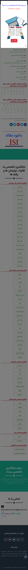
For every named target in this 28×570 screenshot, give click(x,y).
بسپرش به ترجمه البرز (14, 4)
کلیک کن (14, 36)
